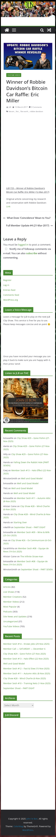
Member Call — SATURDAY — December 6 (24, 648)
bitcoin (11, 111)
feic (17, 111)
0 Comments (35, 107)
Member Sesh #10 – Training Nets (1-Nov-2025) (26, 683)
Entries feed (9, 290)
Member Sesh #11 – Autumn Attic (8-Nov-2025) (26, 673)
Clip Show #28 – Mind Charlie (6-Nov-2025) (24, 678)
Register (7, 280)
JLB (10, 107)
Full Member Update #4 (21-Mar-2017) (29, 225)
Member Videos (11, 601)
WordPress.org (10, 299)
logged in (23, 244)
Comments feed (11, 294)
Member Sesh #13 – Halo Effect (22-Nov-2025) (26, 658)
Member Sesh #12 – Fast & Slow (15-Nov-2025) (26, 668)
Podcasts (7, 611)
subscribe (31, 253)
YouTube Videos (13, 75)
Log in (6, 285)
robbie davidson (36, 111)
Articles (7, 586)
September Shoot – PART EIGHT (29, 527)
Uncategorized (10, 621)
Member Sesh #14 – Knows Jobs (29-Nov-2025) (26, 643)
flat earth (24, 111)
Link (8, 206)
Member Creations (12, 596)
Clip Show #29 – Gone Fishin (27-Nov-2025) (24, 653)
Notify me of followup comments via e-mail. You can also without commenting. (27, 253)
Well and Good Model (32, 478)
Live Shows (8, 591)
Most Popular (10, 606)
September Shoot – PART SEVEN (37, 569)
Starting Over (20, 522)
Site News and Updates (15, 616)
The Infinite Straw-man (31, 556)
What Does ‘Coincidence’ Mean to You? (26, 218)
